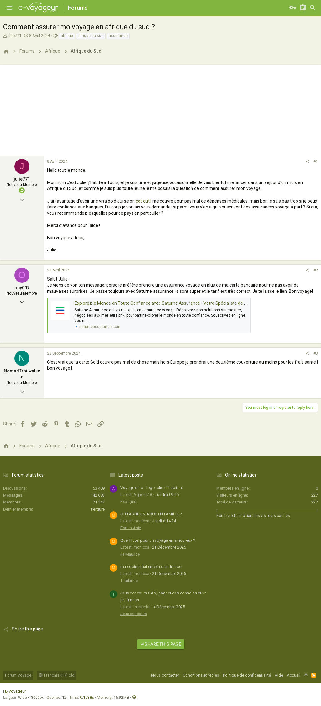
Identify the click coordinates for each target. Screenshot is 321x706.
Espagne (128, 501)
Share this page (160, 644)
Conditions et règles (201, 675)
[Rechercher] (313, 7)
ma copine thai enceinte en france (150, 566)
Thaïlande (129, 580)
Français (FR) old (57, 675)
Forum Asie (130, 527)
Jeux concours (133, 613)
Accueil (293, 675)
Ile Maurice (130, 554)
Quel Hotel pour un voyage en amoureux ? (157, 540)
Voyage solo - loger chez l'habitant (151, 487)
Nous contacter (165, 675)
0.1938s (87, 697)
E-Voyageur (15, 691)
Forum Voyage (18, 675)
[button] (9, 8)
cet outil (143, 200)
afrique (67, 36)
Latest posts (130, 474)
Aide (279, 675)
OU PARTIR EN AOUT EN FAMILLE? (151, 514)
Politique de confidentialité (247, 675)
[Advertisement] (160, 109)
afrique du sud (90, 36)
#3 (315, 353)
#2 (315, 270)
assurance (118, 36)
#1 (315, 161)
